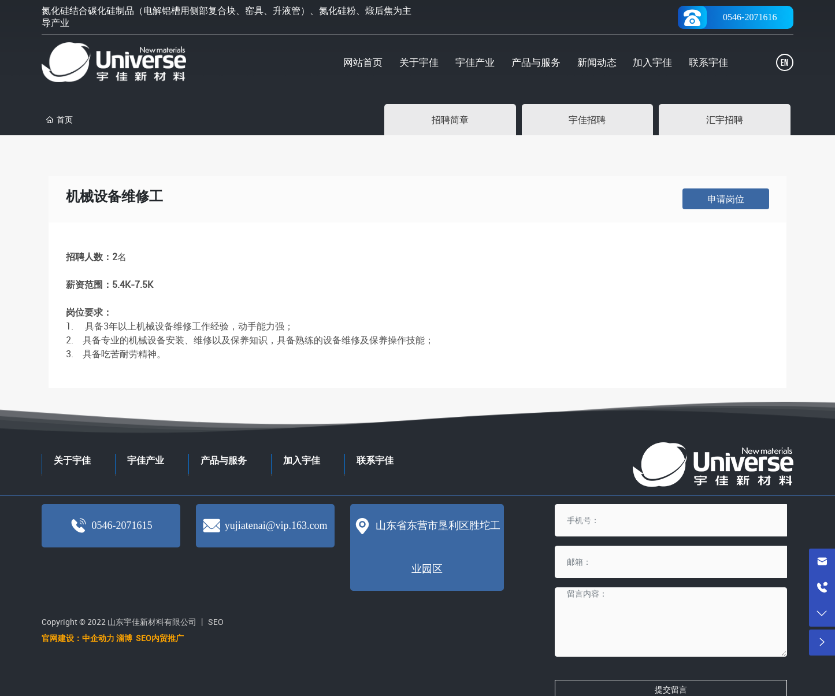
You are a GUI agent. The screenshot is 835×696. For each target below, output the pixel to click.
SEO (216, 621)
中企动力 (98, 637)
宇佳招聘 (587, 119)
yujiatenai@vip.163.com (276, 525)
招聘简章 (450, 119)
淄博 (125, 637)
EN (784, 63)
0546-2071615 (121, 525)
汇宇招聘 (724, 119)
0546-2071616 (750, 17)
